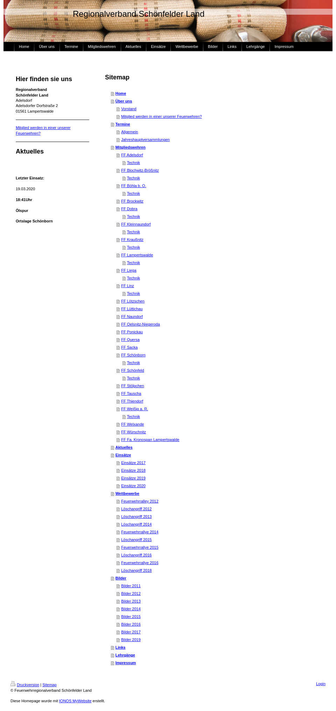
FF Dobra (129, 209)
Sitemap (49, 685)
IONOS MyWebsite (75, 701)
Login (321, 684)
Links (120, 647)
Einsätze (123, 455)
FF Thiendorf (132, 401)
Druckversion (24, 685)
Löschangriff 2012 (136, 509)
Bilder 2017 (131, 632)
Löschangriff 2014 (136, 524)
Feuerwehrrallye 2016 (139, 563)
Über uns (123, 101)
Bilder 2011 (131, 586)
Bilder (120, 578)
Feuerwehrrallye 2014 (139, 532)
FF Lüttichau (131, 309)
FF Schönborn (133, 355)
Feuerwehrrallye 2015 (139, 547)
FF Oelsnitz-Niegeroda (140, 324)
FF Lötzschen (133, 301)
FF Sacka (129, 347)
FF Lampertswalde (137, 255)
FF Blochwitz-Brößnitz (140, 170)
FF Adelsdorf (132, 155)
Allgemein (129, 132)
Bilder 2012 (131, 593)
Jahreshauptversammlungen (145, 139)
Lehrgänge (125, 655)
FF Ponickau (132, 332)
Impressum (125, 663)
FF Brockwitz (132, 201)
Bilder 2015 (131, 616)
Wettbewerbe (127, 493)
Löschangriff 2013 (136, 516)
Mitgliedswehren (130, 147)
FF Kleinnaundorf (135, 224)
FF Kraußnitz (132, 239)
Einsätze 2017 (133, 463)
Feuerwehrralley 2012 (139, 501)
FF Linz (127, 286)
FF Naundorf (132, 316)
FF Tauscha (131, 393)
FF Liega (128, 270)
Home (120, 93)
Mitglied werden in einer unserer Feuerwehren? (161, 116)
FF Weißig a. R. (134, 409)
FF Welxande (132, 424)
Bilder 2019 (131, 640)
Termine (122, 124)
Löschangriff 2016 (136, 555)
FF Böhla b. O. (133, 186)
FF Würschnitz (133, 432)
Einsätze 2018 (133, 470)
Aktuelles (124, 447)
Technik (133, 163)
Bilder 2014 (131, 609)
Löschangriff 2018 (136, 570)
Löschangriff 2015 (136, 540)
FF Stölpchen (132, 386)
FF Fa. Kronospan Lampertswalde (150, 440)
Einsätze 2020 (133, 486)
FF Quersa (130, 339)
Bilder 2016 (131, 624)
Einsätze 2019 (133, 478)
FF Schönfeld (132, 370)
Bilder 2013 (131, 601)
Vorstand (128, 109)
